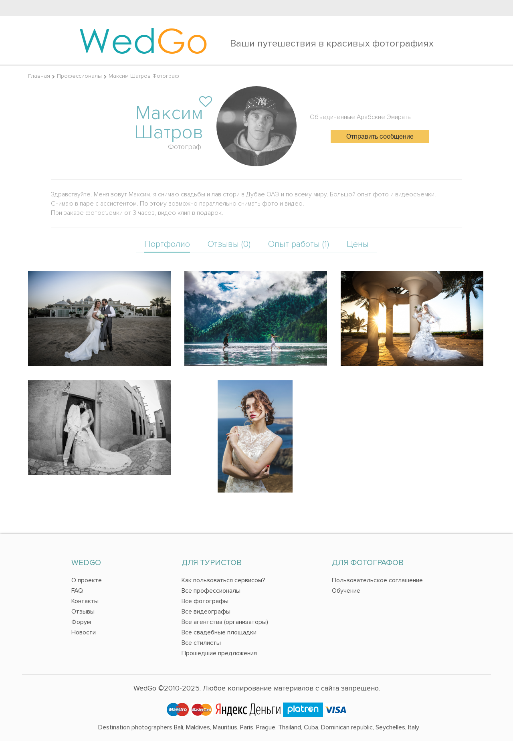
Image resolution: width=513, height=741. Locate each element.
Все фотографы (205, 601)
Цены (358, 244)
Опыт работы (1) (298, 244)
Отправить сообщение (380, 137)
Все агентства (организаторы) (225, 622)
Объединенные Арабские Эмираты (361, 117)
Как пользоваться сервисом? (223, 580)
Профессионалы (79, 76)
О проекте (86, 580)
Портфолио (167, 244)
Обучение (346, 591)
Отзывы (83, 612)
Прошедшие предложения (219, 653)
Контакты (85, 601)
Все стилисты (201, 643)
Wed (143, 40)
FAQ (77, 591)
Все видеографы (206, 612)
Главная (39, 76)
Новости (83, 632)
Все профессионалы (211, 591)
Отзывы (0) (229, 244)
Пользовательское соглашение (377, 580)
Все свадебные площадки (219, 632)
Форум (81, 622)
